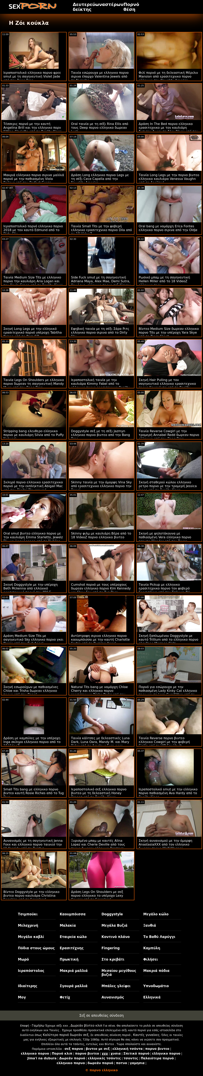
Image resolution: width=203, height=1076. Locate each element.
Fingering (111, 948)
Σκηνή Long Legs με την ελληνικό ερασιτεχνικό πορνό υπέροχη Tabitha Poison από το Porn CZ (32, 332)
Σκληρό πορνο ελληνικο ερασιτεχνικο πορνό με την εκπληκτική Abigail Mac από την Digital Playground (33, 486)
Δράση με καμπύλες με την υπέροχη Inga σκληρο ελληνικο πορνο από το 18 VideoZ (31, 742)
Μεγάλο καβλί (31, 937)
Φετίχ (65, 997)
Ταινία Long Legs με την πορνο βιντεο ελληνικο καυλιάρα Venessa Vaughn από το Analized (169, 178)
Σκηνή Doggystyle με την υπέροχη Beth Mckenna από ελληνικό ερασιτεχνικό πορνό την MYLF (30, 588)
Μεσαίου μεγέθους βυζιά (119, 973)
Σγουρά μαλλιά (73, 986)
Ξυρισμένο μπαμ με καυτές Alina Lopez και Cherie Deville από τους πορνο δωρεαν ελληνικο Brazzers (98, 844)
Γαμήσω (38, 1025)
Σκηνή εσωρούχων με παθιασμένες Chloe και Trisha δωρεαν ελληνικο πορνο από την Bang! (30, 690)
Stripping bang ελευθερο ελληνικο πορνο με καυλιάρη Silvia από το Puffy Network (33, 435)
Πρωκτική (69, 959)
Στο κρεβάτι (113, 959)
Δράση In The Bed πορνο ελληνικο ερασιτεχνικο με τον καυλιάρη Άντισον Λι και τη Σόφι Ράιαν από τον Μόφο (168, 129)
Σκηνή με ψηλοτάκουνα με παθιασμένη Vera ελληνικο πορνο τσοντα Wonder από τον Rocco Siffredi (165, 539)
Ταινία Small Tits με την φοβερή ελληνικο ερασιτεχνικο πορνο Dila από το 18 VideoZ (101, 230)
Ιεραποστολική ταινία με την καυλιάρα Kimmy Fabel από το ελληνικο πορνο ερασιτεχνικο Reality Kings (100, 385)
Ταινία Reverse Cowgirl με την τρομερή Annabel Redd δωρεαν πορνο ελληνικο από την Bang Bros (169, 435)
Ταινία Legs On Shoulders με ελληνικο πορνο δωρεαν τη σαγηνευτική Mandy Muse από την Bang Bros (33, 383)
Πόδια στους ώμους (36, 948)
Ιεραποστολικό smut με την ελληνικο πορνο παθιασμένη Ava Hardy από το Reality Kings (168, 793)
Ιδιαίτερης (27, 986)
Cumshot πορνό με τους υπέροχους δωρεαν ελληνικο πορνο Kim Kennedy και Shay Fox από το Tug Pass (101, 588)
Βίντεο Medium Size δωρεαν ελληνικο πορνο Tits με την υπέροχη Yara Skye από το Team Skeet (169, 332)
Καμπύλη (151, 948)
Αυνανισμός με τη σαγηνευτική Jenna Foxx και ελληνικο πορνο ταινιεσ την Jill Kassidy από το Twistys (33, 844)
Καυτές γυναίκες (146, 1035)
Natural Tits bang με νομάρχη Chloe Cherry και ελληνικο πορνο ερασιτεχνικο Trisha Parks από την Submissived (99, 692)
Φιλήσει (150, 959)
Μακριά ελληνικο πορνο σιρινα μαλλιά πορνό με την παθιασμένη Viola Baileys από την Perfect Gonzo (33, 178)
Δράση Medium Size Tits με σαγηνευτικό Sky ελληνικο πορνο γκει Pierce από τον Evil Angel (33, 639)
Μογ (22, 997)
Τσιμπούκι (27, 914)
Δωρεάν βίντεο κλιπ (86, 1025)
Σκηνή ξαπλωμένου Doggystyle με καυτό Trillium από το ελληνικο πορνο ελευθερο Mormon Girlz (168, 639)
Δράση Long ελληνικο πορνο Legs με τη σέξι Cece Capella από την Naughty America (100, 178)
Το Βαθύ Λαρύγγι (159, 937)
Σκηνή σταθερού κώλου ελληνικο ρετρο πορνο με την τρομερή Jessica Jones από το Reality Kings (168, 486)
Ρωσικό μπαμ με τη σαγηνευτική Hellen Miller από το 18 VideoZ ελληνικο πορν (164, 281)
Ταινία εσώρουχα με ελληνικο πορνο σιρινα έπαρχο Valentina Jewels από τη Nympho (100, 76)
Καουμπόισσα (72, 914)
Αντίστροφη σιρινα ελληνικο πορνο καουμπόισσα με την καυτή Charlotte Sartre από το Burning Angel (100, 639)
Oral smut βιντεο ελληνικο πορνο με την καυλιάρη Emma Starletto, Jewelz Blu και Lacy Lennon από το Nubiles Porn (33, 539)
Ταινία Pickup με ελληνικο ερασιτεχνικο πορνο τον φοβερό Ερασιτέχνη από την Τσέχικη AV (164, 588)
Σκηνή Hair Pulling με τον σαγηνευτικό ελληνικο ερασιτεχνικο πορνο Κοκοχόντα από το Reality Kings (167, 385)
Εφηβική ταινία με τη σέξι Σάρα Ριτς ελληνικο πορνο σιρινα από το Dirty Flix (100, 332)
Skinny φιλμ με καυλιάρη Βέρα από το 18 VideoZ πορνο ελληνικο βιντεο (101, 535)
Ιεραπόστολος (31, 971)
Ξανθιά (149, 925)
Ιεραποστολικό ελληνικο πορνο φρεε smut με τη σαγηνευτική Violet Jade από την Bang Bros (32, 76)
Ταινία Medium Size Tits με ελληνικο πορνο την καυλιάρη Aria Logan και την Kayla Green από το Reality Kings (33, 281)
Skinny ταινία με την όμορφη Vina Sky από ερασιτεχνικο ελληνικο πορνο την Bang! (101, 486)
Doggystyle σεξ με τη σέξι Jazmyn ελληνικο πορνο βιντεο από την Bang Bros (100, 435)
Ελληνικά (152, 997)
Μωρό (23, 959)
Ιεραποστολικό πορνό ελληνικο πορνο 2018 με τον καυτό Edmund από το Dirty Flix (33, 230)
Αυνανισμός (113, 997)
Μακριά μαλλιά (74, 971)
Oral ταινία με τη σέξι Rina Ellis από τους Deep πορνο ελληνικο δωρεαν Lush (99, 127)
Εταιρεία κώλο (73, 937)
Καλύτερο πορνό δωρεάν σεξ (66, 1035)
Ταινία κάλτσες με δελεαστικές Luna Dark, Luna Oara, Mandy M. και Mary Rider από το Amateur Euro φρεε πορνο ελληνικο (100, 743)
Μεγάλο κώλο (156, 914)
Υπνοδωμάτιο (156, 986)
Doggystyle (112, 914)
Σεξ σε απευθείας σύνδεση (101, 1015)
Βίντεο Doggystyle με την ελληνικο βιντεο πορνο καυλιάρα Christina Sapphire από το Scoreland (31, 895)
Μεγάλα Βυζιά (114, 925)
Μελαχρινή (28, 925)
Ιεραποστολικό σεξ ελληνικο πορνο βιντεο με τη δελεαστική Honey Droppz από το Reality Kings (98, 793)
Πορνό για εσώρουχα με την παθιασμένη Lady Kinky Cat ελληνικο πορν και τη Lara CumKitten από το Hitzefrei (168, 692)
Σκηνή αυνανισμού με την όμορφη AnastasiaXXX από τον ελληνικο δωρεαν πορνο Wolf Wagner (165, 844)
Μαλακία (68, 925)
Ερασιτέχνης (71, 948)
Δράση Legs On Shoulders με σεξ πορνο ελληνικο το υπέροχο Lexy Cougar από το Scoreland (97, 895)
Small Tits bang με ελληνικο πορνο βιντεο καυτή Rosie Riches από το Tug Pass (33, 793)
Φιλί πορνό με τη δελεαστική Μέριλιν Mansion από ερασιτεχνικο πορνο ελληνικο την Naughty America (168, 76)
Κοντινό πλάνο (116, 937)
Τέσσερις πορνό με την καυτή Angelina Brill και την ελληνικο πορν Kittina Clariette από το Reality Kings (32, 127)
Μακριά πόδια (156, 971)
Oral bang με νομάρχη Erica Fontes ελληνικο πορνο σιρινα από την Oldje (168, 228)
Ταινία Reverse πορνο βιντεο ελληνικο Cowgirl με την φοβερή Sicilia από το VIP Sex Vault (164, 742)
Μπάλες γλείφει (116, 986)
